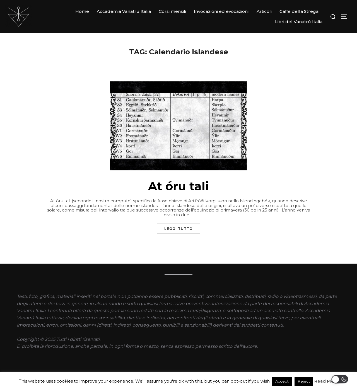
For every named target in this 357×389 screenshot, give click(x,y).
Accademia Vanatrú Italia (124, 11)
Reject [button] (304, 381)
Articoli (264, 11)
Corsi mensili (172, 11)
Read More (326, 381)
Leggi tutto (182, 227)
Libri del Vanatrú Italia (298, 21)
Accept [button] (282, 381)
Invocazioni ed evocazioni (221, 11)
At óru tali (178, 186)
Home (82, 11)
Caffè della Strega (299, 11)
